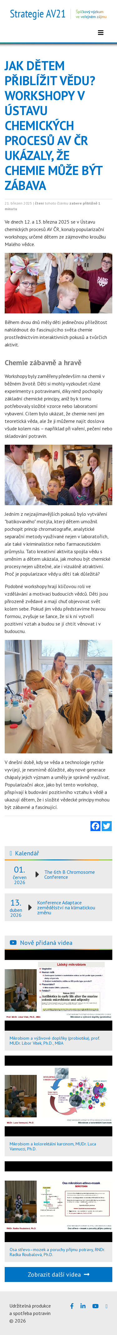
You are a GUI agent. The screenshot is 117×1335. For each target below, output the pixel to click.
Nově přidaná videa (46, 943)
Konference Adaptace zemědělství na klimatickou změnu (66, 907)
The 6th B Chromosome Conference (69, 874)
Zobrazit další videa (59, 1274)
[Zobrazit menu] (101, 32)
